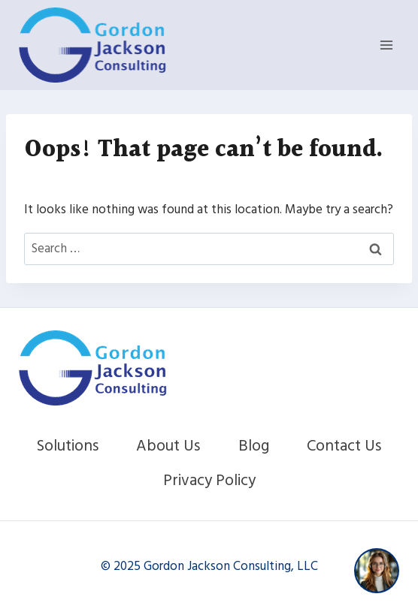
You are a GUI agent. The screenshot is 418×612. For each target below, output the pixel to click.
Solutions (67, 446)
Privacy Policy (209, 480)
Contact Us (344, 446)
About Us (168, 446)
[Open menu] (386, 44)
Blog (253, 446)
